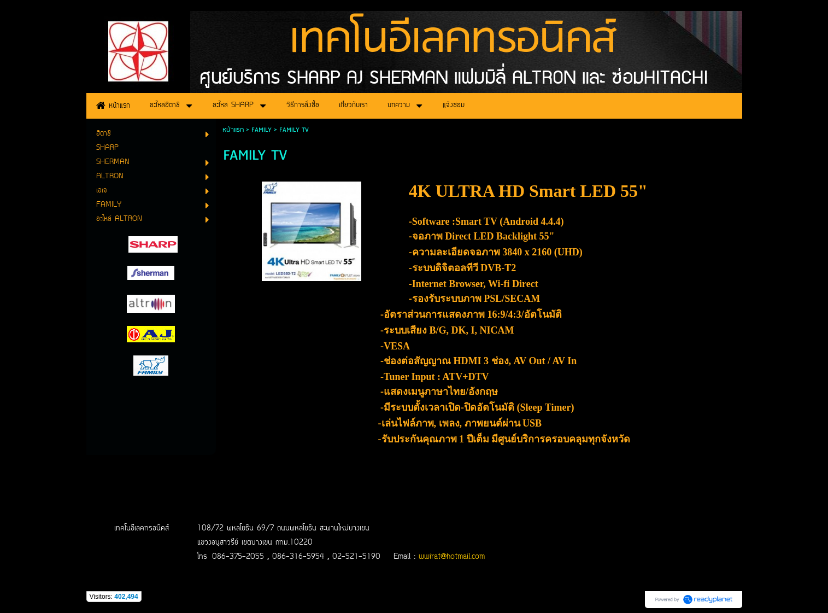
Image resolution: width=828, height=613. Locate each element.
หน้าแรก (233, 130)
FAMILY (261, 130)
